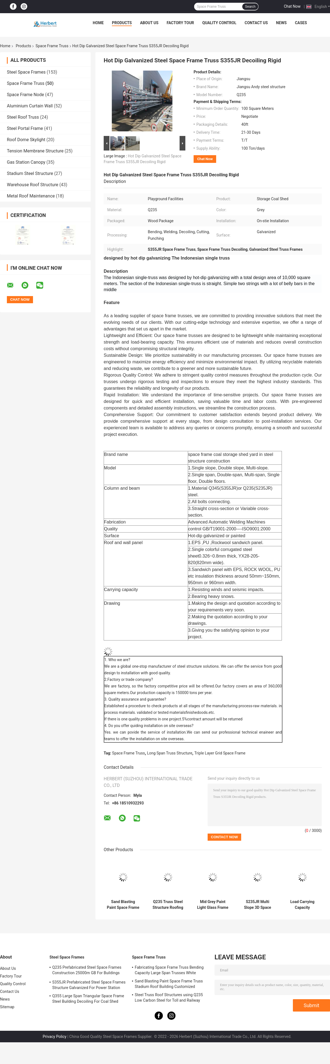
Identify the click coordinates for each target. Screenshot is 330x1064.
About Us (149, 23)
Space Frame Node (25, 94)
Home (98, 23)
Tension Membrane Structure (35, 151)
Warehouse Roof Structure (32, 184)
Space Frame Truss (51, 46)
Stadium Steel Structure (30, 173)
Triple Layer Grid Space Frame (220, 753)
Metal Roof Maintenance (31, 196)
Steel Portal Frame (25, 128)
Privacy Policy (54, 1036)
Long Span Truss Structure (170, 753)
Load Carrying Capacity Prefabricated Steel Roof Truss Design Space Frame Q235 (302, 904)
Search (250, 7)
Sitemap (7, 1007)
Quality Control (219, 23)
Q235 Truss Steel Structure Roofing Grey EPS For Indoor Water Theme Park (168, 904)
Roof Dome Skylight (26, 139)
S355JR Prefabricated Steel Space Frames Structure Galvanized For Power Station (89, 985)
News (281, 23)
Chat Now (292, 6)
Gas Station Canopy (26, 162)
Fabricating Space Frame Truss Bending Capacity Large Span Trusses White (169, 970)
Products (122, 23)
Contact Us (256, 23)
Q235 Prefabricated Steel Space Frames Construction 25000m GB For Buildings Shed (86, 971)
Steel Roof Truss (23, 117)
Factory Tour (180, 23)
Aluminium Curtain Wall (30, 105)
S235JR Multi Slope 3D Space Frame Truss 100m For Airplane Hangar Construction (257, 904)
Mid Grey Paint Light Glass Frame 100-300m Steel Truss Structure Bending (213, 904)
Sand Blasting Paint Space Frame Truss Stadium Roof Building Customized (123, 904)
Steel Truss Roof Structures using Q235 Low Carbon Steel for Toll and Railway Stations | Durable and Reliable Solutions (170, 998)
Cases (301, 23)
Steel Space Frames (26, 72)
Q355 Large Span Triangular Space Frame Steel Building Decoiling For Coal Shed (88, 999)
